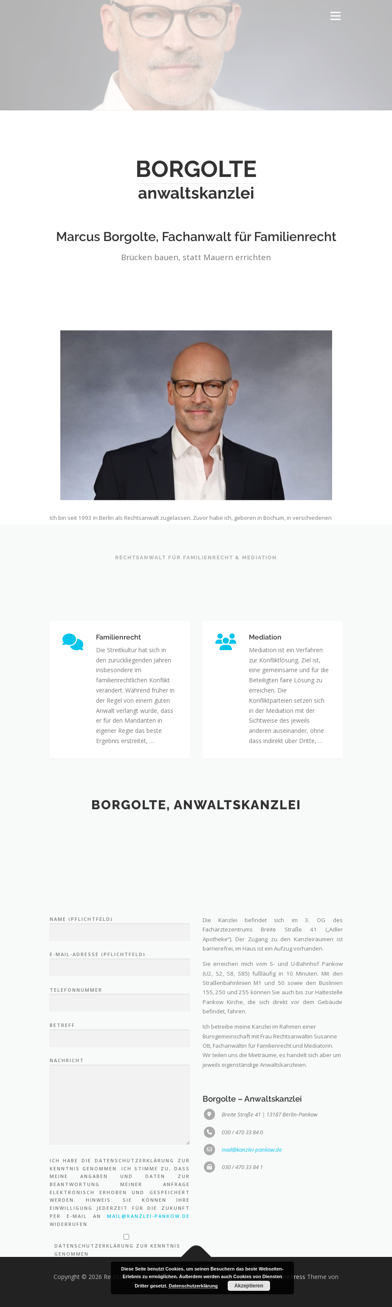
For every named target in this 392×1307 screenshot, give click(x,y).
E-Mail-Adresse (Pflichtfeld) (120, 1087)
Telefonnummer (120, 1123)
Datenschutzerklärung (193, 1285)
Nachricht (120, 1228)
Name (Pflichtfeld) (120, 1052)
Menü (335, 16)
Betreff (120, 1158)
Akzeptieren (248, 1286)
